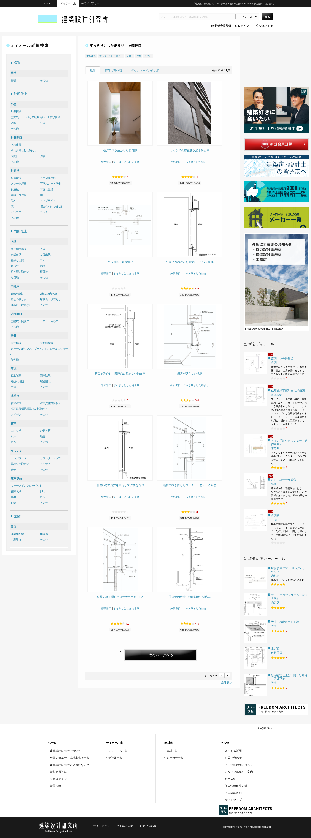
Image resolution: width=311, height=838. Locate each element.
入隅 (13, 123)
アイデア (16, 414)
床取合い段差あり (50, 299)
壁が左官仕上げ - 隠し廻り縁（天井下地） (289, 677)
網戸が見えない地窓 (189, 373)
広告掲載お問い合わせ (239, 765)
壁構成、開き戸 (20, 321)
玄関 (13, 423)
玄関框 (275, 515)
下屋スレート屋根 (50, 183)
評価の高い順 (113, 70)
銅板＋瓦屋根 (18, 195)
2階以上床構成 (48, 293)
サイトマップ (233, 800)
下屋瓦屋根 (46, 189)
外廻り (15, 170)
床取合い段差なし (21, 305)
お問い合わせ (233, 757)
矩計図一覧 (115, 757)
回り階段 (45, 375)
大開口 (15, 156)
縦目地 (15, 277)
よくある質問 (233, 751)
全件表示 (226, 682)
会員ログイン (58, 779)
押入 (42, 491)
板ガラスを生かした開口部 (120, 150)
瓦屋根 (15, 189)
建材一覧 (172, 751)
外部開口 (16, 137)
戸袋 (42, 156)
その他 (44, 80)
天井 (13, 335)
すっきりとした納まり (24, 150)
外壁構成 (16, 111)
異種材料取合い (20, 463)
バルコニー (17, 212)
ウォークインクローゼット (26, 485)
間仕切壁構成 (18, 249)
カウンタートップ (50, 458)
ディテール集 (68, 3)
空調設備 (16, 539)
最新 (93, 70)
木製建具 (16, 144)
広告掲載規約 (233, 793)
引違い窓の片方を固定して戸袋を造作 (190, 262)
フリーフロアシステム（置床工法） (289, 596)
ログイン (242, 25)
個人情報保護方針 (236, 785)
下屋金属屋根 (48, 178)
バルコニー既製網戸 (120, 262)
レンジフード (18, 458)
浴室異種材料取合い (51, 403)
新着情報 (55, 785)
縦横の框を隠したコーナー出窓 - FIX (120, 596)
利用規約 (230, 779)
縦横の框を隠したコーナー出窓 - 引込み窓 (189, 485)
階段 (13, 368)
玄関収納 (16, 491)
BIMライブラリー (90, 3)
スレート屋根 (18, 183)
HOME (46, 3)
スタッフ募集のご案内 (239, 771)
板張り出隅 (17, 260)
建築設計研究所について (65, 751)
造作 (13, 442)
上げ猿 (275, 648)
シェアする (264, 25)
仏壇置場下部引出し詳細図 (288, 390)
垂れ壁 (15, 266)
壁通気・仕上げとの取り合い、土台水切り (35, 117)
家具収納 (16, 478)
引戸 (13, 436)
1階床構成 (16, 293)
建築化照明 (17, 534)
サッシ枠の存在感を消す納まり (189, 150)
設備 (13, 526)
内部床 (15, 286)
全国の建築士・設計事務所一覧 (69, 757)
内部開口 (16, 314)
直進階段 (16, 375)
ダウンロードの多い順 (145, 70)
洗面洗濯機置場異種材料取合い (29, 408)
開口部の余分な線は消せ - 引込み (190, 596)
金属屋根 (16, 178)
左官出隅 (45, 254)
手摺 (13, 387)
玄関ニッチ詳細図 (282, 358)
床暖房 (44, 534)
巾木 (42, 260)
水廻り (15, 395)
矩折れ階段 (17, 381)
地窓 (42, 436)
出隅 (42, 123)
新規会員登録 (221, 25)
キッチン (16, 450)
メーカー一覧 (175, 757)
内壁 (13, 241)
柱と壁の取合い (20, 271)
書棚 (13, 497)
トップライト (48, 200)
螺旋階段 (45, 381)
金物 (13, 469)
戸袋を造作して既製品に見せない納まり (120, 373)
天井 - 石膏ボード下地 (285, 621)
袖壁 (42, 266)
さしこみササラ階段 (283, 479)
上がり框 (16, 430)
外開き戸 (45, 430)
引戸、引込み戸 (49, 321)
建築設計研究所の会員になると (69, 765)
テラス (44, 212)
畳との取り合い (20, 299)
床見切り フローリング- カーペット (289, 570)
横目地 (44, 271)
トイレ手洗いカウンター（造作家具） (289, 442)
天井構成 (16, 343)
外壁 (13, 104)
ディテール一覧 (118, 751)
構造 (13, 73)
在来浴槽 (16, 403)
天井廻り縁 (46, 343)
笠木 (13, 200)
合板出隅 (16, 254)
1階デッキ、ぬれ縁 (51, 206)
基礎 (13, 80)
